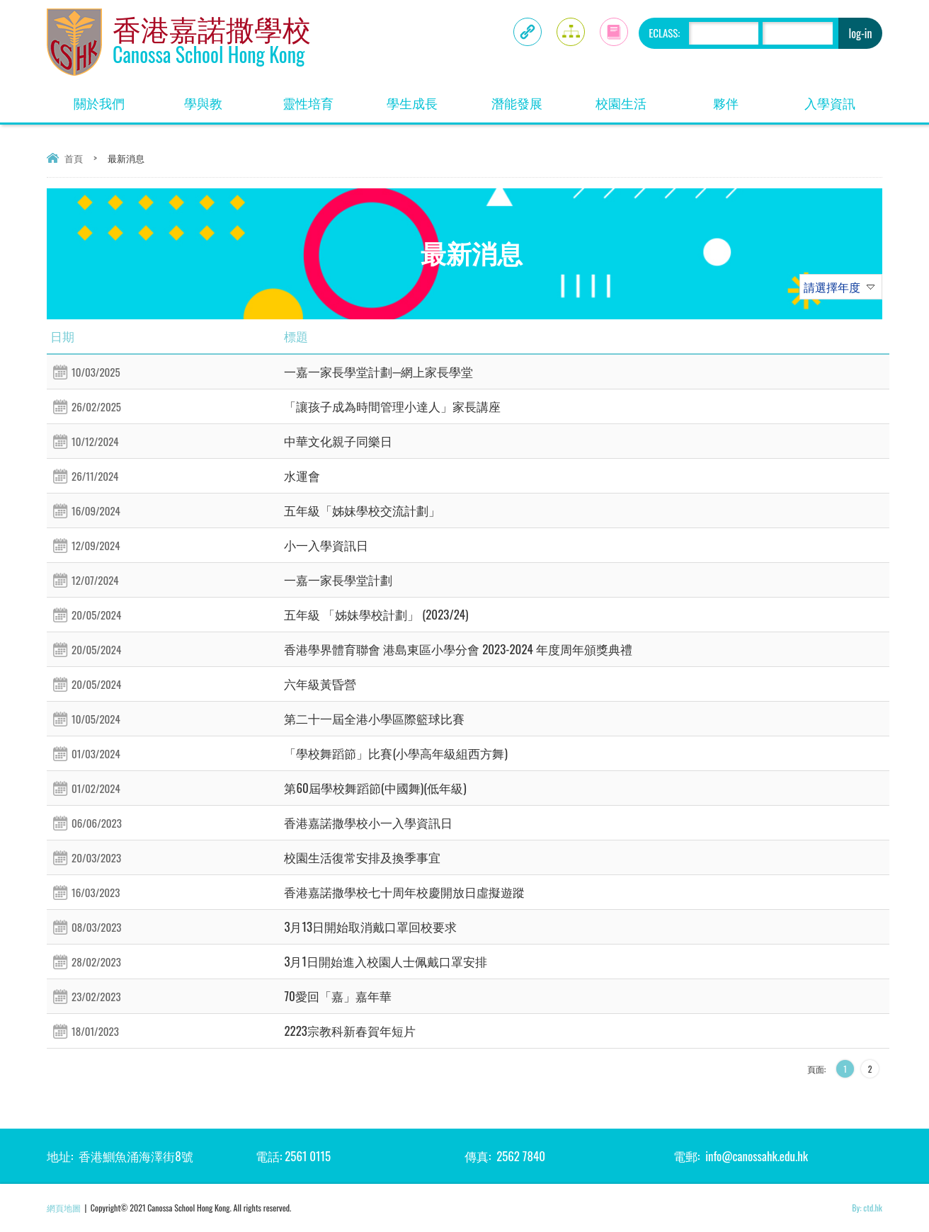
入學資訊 (829, 102)
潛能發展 (516, 102)
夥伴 (726, 102)
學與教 (203, 102)
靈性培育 (308, 102)
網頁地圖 (64, 1208)
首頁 (73, 158)
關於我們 (99, 102)
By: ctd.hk (867, 1208)
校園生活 (620, 102)
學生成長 (412, 102)
